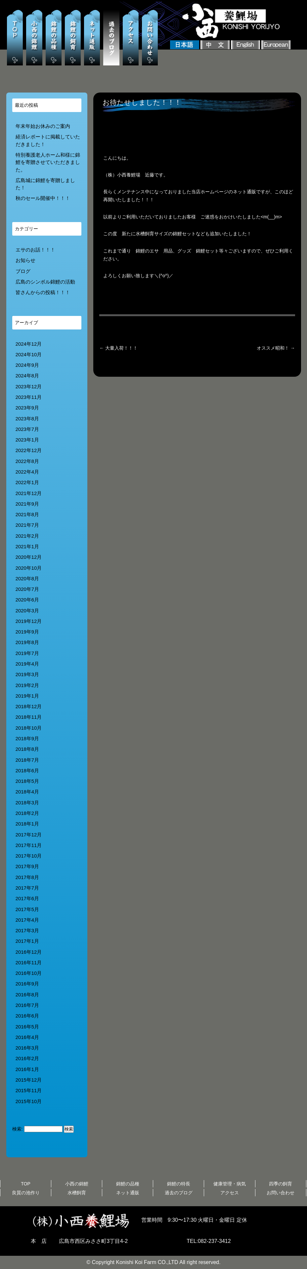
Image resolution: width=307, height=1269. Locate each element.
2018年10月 (29, 728)
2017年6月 (27, 898)
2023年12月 (29, 386)
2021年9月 (27, 504)
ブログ (23, 271)
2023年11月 (29, 397)
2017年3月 (27, 930)
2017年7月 (27, 888)
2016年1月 (27, 1069)
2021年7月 (27, 525)
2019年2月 (27, 685)
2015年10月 (29, 1101)
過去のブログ (179, 1192)
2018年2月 (27, 813)
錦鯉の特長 (178, 1183)
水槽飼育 (76, 1192)
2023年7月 (27, 429)
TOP (25, 1183)
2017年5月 (27, 909)
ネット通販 (127, 1192)
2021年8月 (27, 514)
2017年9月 (27, 866)
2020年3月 (27, 610)
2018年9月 (27, 738)
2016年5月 (27, 1026)
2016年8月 (27, 994)
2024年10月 (29, 354)
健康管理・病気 (229, 1183)
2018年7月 (27, 760)
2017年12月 (29, 834)
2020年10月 (29, 568)
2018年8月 (27, 749)
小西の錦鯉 (76, 1183)
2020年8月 (27, 578)
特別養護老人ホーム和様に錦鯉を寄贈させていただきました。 (48, 162)
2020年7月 (27, 589)
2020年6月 (27, 599)
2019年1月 (27, 696)
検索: (17, 1129)
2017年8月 (27, 877)
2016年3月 (27, 1048)
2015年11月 (29, 1090)
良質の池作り (26, 1192)
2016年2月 (27, 1058)
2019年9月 (27, 631)
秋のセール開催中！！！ (43, 198)
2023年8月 (27, 418)
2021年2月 (27, 536)
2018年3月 (27, 802)
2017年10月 (29, 856)
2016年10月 (29, 973)
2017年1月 (27, 941)
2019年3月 (27, 674)
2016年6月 (27, 1016)
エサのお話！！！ (35, 249)
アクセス (229, 1192)
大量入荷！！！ (118, 348)
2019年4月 (27, 664)
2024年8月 (27, 375)
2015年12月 (29, 1080)
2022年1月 (27, 482)
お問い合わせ (280, 1192)
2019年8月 (27, 642)
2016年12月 (29, 952)
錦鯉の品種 (127, 1183)
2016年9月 (27, 983)
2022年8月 (27, 461)
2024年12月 (29, 344)
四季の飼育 (280, 1183)
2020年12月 (29, 557)
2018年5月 (27, 781)
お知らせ (25, 260)
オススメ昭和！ (276, 348)
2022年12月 (29, 450)
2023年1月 (27, 439)
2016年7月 (27, 1005)
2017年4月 (27, 920)
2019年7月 (27, 653)
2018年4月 (27, 791)
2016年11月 (29, 962)
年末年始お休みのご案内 (43, 126)
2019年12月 (29, 621)
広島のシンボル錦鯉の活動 (45, 282)
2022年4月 (27, 472)
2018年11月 (29, 717)
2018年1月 (27, 824)
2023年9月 (27, 407)
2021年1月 (27, 546)
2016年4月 (27, 1037)
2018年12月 (29, 706)
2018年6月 (27, 770)
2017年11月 (29, 845)
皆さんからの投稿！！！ (43, 292)
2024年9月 (27, 365)
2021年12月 (29, 493)
